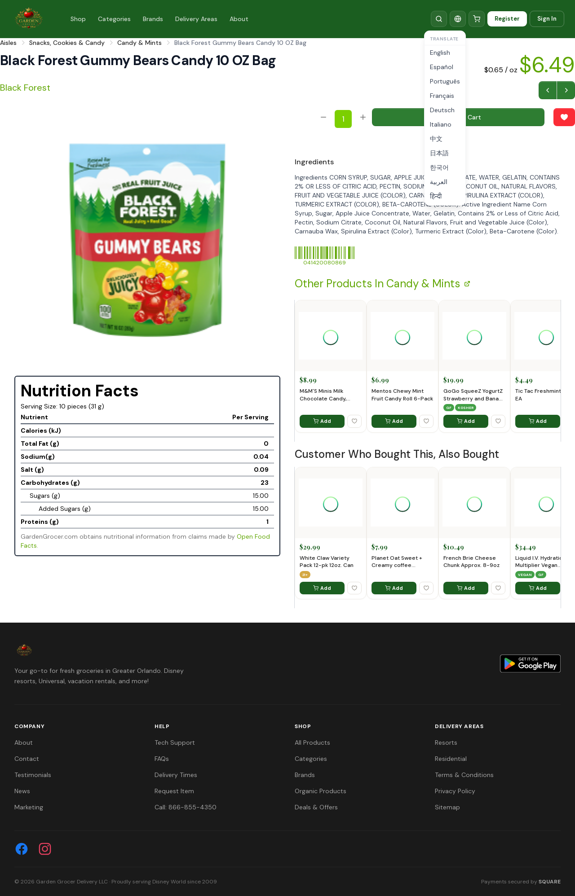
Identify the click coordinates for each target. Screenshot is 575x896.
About (239, 19)
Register (507, 18)
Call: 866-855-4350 (186, 807)
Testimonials (32, 775)
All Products (312, 742)
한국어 (439, 167)
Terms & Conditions (464, 775)
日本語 (439, 153)
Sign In (547, 18)
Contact (26, 759)
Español (441, 67)
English (440, 52)
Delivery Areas (196, 19)
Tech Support (175, 742)
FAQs (162, 759)
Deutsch (442, 110)
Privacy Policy (455, 791)
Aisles (8, 43)
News (22, 791)
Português (445, 81)
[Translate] (458, 19)
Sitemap (447, 807)
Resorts (446, 742)
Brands (153, 19)
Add (322, 421)
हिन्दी (436, 196)
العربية (438, 182)
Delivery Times (176, 775)
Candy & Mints (139, 43)
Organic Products (320, 791)
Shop (78, 19)
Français (442, 96)
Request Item (174, 791)
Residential (451, 759)
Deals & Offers (316, 807)
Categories (114, 19)
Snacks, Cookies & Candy (67, 43)
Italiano (440, 124)
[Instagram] (45, 849)
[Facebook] (21, 849)
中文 (436, 139)
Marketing (28, 807)
